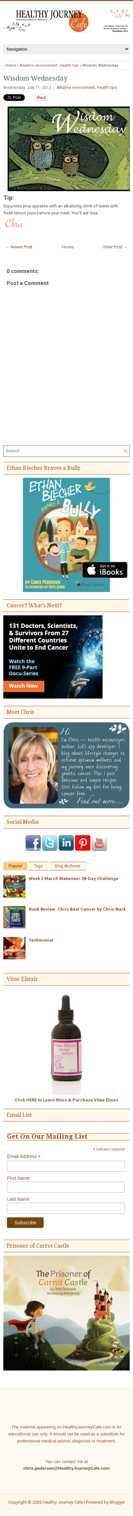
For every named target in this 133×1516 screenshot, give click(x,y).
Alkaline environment (39, 65)
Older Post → (115, 246)
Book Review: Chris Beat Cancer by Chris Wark (77, 909)
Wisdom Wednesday (35, 78)
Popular (15, 866)
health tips (69, 65)
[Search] (63, 450)
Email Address (24, 1156)
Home (10, 65)
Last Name (18, 1199)
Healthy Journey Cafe (63, 1502)
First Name (18, 1178)
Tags (38, 866)
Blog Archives (67, 866)
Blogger (117, 1502)
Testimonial (41, 940)
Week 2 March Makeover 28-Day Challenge (73, 878)
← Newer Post (18, 246)
